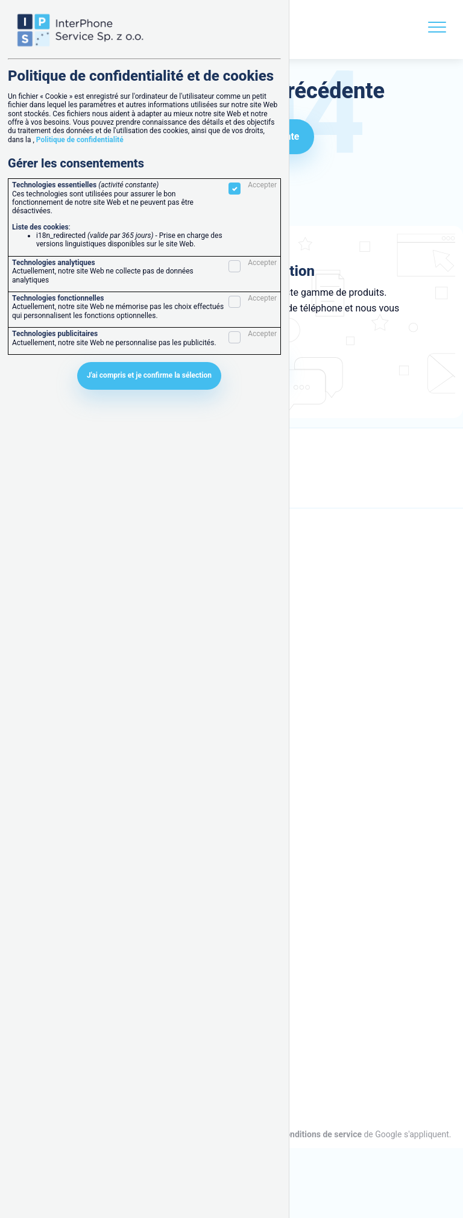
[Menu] (437, 29)
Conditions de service (321, 1134)
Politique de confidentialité (80, 140)
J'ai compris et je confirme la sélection (149, 375)
